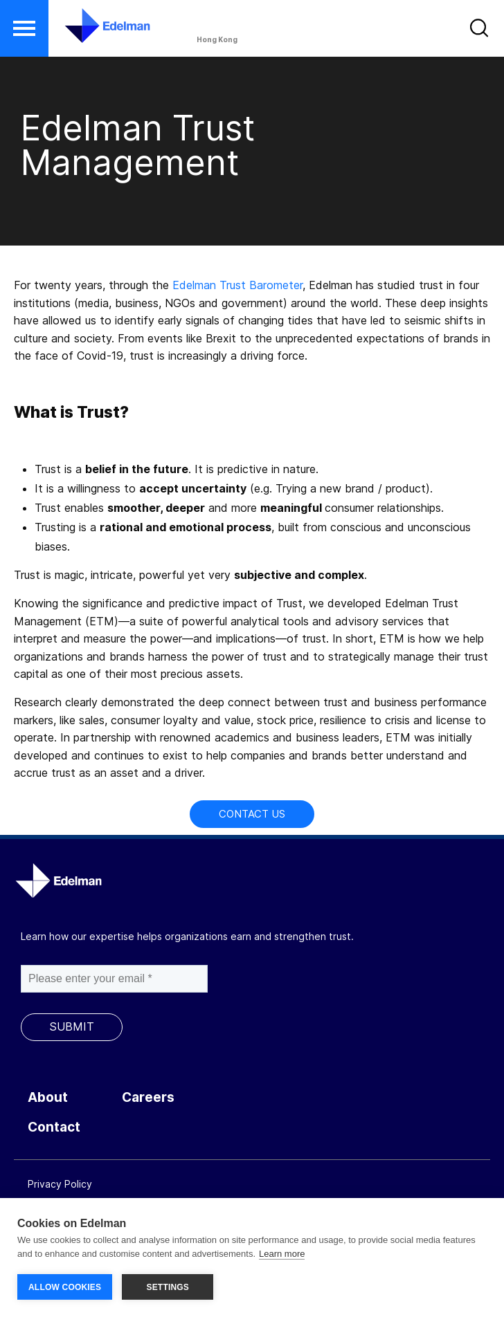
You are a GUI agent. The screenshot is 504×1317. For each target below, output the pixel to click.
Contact (54, 1127)
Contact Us (252, 813)
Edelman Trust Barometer (237, 285)
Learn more (282, 1254)
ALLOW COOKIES (64, 1287)
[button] (24, 28)
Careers (148, 1097)
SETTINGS (167, 1287)
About (48, 1097)
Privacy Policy (60, 1184)
